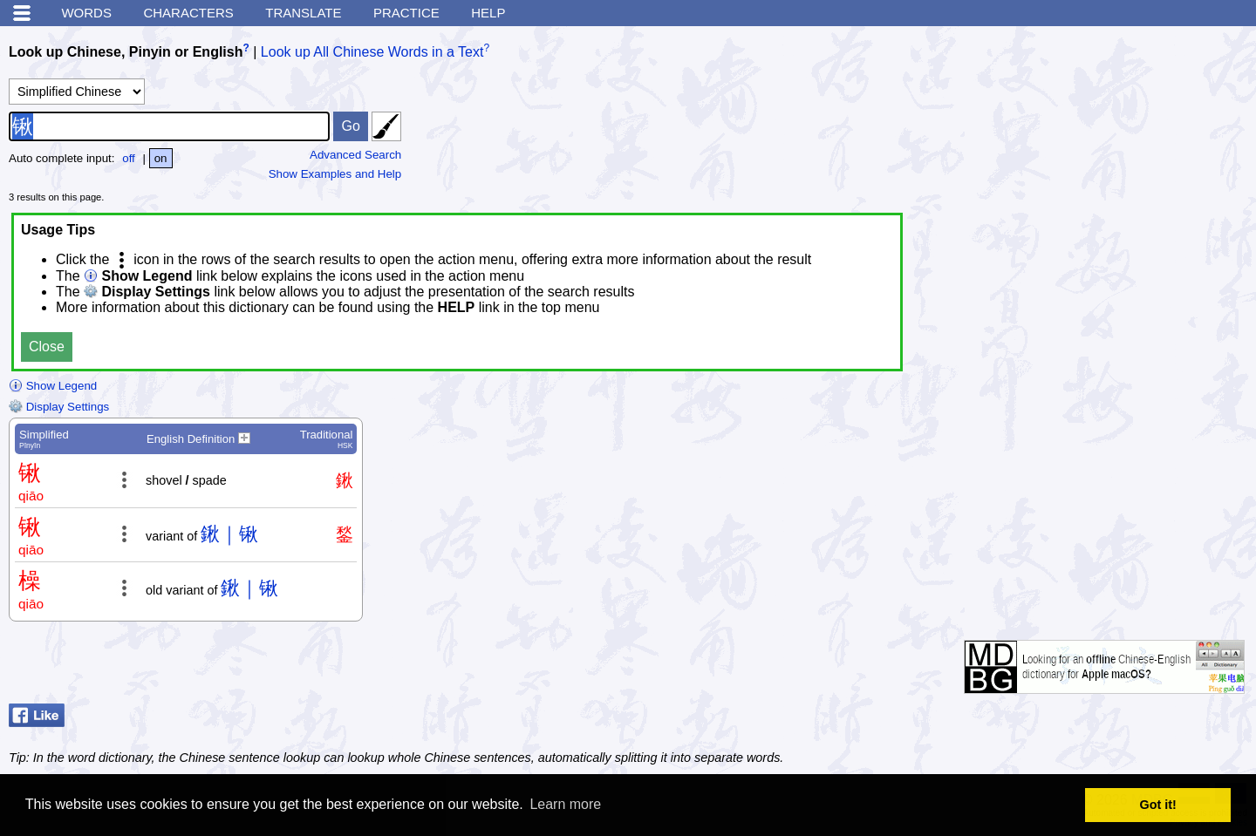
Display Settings (59, 406)
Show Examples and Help (335, 173)
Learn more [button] (565, 804)
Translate (303, 12)
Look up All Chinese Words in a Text (372, 51)
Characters (188, 12)
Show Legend (53, 385)
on (160, 158)
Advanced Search (355, 154)
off (128, 158)
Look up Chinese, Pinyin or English (125, 51)
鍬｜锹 (229, 534)
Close (47, 346)
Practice (406, 12)
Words (86, 12)
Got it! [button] (1158, 805)
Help (488, 12)
